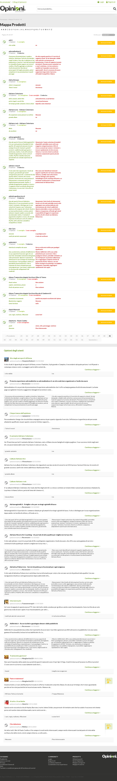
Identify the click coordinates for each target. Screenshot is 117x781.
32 (60, 336)
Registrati (111, 2)
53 (65, 340)
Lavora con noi (5, 761)
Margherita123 (28, 658)
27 (32, 336)
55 (77, 340)
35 (77, 336)
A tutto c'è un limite (17, 701)
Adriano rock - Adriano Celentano (21, 123)
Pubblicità (3, 759)
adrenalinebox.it (15, 51)
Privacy (2, 763)
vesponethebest (28, 361)
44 (16, 340)
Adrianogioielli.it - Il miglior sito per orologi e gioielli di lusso (33, 504)
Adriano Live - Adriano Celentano (21, 110)
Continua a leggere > (92, 369)
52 (60, 340)
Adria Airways (14, 80)
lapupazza (26, 416)
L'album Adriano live (18, 459)
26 (27, 336)
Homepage (3, 19)
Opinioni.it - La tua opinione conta (16, 9)
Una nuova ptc (15, 601)
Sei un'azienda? (5, 2)
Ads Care (12, 229)
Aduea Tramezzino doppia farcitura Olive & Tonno (27, 277)
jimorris (25, 704)
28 (38, 336)
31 (55, 336)
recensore (26, 384)
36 (82, 336)
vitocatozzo (26, 439)
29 (43, 336)
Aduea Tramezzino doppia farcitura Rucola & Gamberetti (30, 293)
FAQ (1, 766)
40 (104, 336)
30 (49, 336)
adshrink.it (13, 242)
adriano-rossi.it (14, 166)
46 (27, 340)
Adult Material (14, 309)
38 (93, 336)
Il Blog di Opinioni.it (19, 2)
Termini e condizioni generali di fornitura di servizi (17, 768)
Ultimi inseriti (77, 759)
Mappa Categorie (79, 763)
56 (82, 340)
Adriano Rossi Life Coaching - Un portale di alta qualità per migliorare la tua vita (41, 535)
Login (102, 2)
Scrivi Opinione (78, 761)
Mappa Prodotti (14, 19)
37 (88, 336)
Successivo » (93, 340)
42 (5, 340)
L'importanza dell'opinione (20, 413)
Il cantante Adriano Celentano (21, 436)
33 (66, 336)
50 (49, 340)
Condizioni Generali (7, 764)
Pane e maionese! (17, 678)
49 (43, 340)
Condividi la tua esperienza (57, 764)
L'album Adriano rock (18, 481)
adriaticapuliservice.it (17, 196)
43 (10, 340)
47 (32, 340)
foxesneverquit (28, 603)
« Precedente (10, 336)
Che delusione (15, 724)
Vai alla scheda (106, 43)
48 (38, 340)
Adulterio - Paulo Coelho (18, 321)
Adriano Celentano (16, 93)
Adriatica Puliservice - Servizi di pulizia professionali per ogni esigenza (37, 567)
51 (54, 340)
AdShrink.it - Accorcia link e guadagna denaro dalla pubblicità (34, 623)
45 (21, 340)
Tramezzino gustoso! (18, 656)
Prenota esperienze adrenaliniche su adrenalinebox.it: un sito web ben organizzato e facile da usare (49, 381)
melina (24, 727)
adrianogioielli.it (15, 137)
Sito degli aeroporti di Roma (21, 358)
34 (71, 336)
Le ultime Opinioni (54, 763)
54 (71, 340)
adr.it (11, 40)
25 (21, 336)
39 (99, 336)
